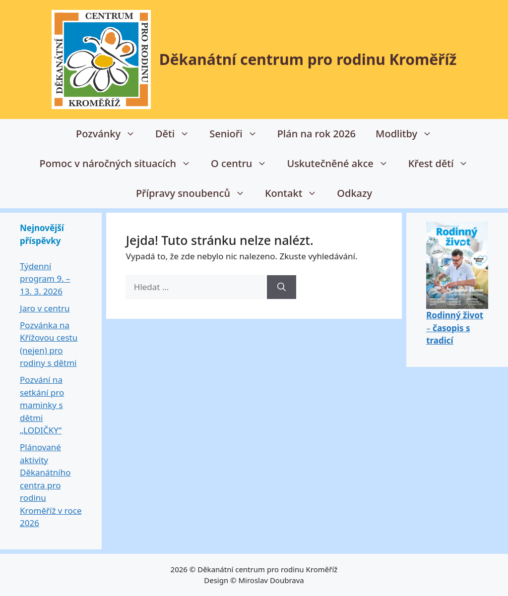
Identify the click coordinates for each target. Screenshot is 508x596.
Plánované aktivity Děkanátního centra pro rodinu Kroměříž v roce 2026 (51, 485)
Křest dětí (443, 164)
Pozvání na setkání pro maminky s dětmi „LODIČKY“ (42, 405)
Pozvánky (110, 134)
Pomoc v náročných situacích (120, 164)
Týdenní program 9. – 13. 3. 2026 (45, 278)
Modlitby (409, 134)
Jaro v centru (45, 308)
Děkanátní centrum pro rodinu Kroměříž (308, 59)
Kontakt (296, 193)
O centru (244, 164)
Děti (177, 134)
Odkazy (354, 193)
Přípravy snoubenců (195, 193)
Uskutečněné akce (342, 164)
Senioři (238, 134)
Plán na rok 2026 (316, 133)
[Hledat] (281, 287)
